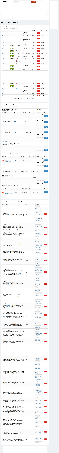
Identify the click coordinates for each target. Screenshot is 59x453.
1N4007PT (40, 428)
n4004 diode (36, 369)
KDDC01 (41, 225)
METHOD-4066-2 (37, 241)
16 (27, 98)
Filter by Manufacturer (6, 28)
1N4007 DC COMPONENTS (38, 419)
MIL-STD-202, (36, 398)
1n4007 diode (37, 293)
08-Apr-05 (39, 426)
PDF (38, 35)
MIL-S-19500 (36, 302)
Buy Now (46, 116)
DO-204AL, (36, 210)
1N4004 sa (36, 420)
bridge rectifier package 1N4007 (38, 213)
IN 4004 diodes (37, 274)
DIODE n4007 (36, 365)
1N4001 (8, 213)
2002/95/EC (15, 216)
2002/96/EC (36, 209)
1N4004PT (40, 433)
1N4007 (15, 115)
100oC (40, 430)
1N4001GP (8, 319)
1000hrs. (36, 242)
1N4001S (9, 399)
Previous (15, 98)
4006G (38, 226)
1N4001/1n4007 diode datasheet (39, 385)
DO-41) (21, 271)
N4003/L (39, 360)
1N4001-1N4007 (37, 354)
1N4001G (16, 225)
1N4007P (40, 434)
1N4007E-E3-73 (16, 149)
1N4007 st (40, 287)
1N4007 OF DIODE (37, 292)
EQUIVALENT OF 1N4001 (38, 314)
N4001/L (39, 359)
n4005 (40, 369)
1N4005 (39, 378)
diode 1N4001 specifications (39, 247)
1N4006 (36, 379)
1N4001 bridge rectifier (38, 416)
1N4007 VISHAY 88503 (38, 219)
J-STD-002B (40, 269)
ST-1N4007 (36, 287)
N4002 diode (39, 370)
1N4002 (41, 328)
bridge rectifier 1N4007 (38, 414)
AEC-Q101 (40, 209)
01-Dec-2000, (36, 225)
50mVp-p (39, 280)
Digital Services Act (38, 449)
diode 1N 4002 (37, 268)
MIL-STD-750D (37, 256)
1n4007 (36, 415)
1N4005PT (36, 434)
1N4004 (36, 378)
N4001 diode (40, 364)
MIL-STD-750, (36, 309)
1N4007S (36, 399)
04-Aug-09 (36, 281)
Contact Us (43, 449)
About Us (46, 449)
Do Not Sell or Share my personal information (29, 449)
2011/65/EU (40, 210)
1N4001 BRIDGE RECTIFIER (38, 216)
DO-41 (36, 224)
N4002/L (36, 360)
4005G (36, 226)
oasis (40, 398)
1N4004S (39, 399)
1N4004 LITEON (37, 234)
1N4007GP (40, 316)
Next (35, 98)
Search (33, 1)
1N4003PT (36, 433)
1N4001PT (36, 428)
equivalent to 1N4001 (38, 313)
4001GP (40, 321)
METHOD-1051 (40, 242)
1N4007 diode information (39, 295)
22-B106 (4, 216)
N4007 (36, 370)
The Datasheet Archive (4, 1)
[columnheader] (6, 31)
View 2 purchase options (8, 161)
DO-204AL (18, 271)
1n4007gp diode (37, 320)
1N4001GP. (36, 334)
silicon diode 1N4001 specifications (39, 244)
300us (41, 224)
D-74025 (36, 364)
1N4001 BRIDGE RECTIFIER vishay (38, 218)
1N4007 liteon (37, 327)
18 (32, 98)
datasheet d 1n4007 (38, 387)
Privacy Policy (20, 449)
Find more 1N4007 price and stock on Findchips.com (25, 196)
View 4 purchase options (8, 127)
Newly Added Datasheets (14, 449)
